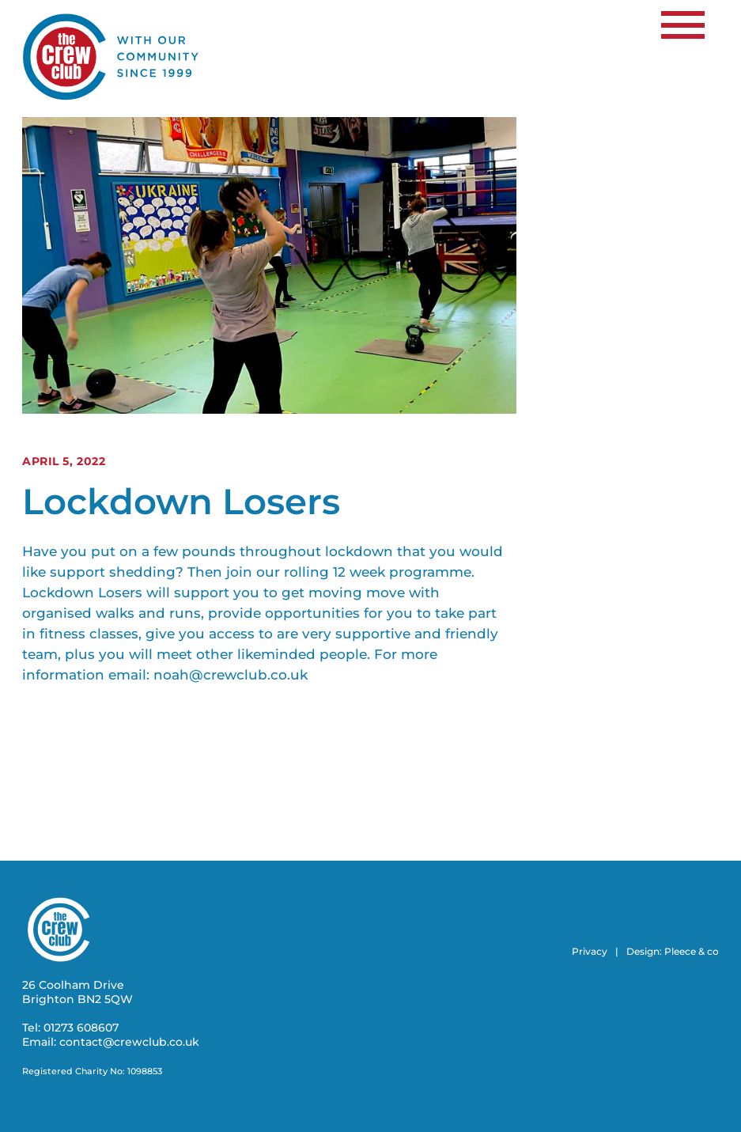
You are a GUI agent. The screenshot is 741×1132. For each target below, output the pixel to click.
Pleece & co (691, 951)
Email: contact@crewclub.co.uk (110, 1042)
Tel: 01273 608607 (70, 1027)
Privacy (589, 951)
